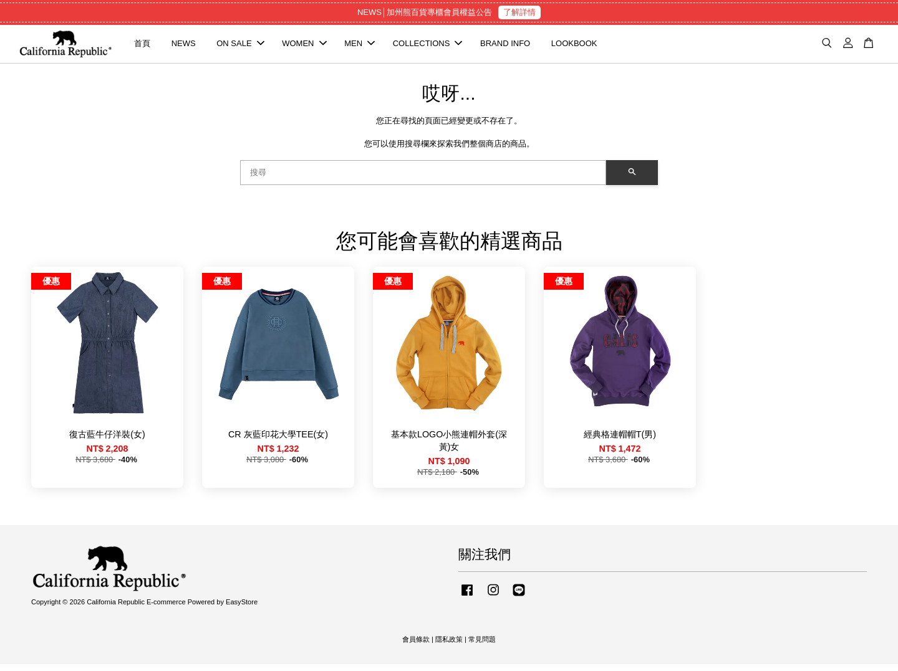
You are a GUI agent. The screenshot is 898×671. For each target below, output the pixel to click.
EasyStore (242, 609)
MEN (359, 47)
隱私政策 (449, 646)
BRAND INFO (505, 47)
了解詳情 (519, 12)
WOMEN (304, 47)
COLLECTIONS (428, 47)
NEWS (183, 47)
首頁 (142, 47)
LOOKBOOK (574, 47)
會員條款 (416, 646)
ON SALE (240, 47)
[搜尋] (423, 179)
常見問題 (482, 646)
